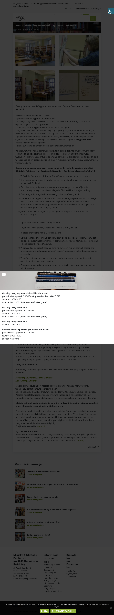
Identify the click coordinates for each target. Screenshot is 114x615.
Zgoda (44, 611)
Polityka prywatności (63, 611)
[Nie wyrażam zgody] (111, 608)
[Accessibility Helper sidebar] (111, 11)
